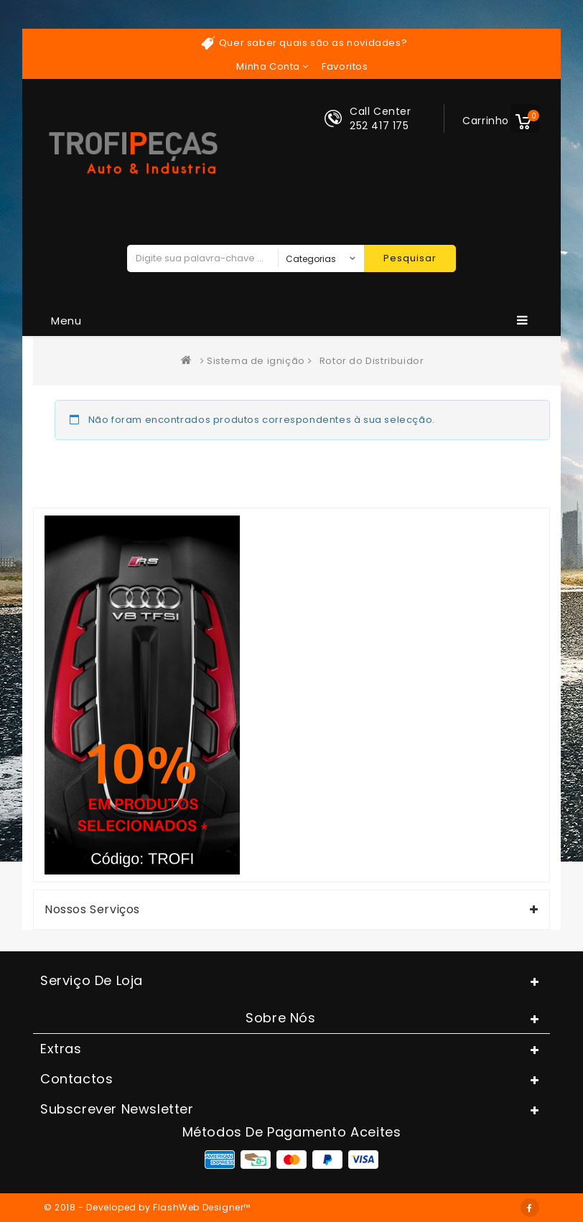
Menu (289, 320)
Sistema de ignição (256, 361)
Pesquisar (410, 258)
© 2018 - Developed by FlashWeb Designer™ (147, 1207)
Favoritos (345, 66)
